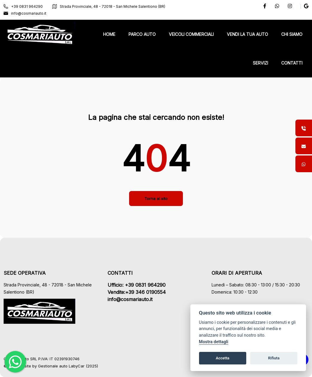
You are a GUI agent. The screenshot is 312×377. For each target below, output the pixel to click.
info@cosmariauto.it (25, 13)
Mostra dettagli (213, 341)
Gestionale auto (53, 366)
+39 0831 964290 (23, 6)
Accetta (222, 358)
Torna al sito (156, 198)
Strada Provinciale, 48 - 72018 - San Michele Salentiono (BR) (108, 6)
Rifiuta (273, 358)
